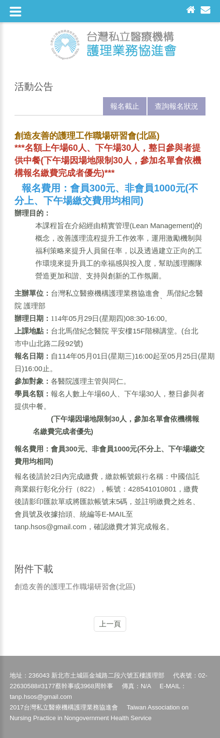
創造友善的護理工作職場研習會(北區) (75, 586)
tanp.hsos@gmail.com (51, 526)
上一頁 (110, 624)
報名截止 (124, 106)
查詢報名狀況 (176, 106)
